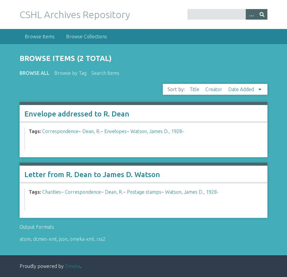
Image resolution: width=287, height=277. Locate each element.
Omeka (72, 266)
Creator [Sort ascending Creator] (214, 89)
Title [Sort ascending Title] (195, 89)
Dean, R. (91, 131)
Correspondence (60, 131)
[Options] (251, 14)
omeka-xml (82, 239)
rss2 (101, 239)
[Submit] (262, 14)
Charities (51, 192)
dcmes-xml (45, 239)
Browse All (34, 73)
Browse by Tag (70, 73)
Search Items (105, 73)
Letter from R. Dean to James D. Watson (92, 174)
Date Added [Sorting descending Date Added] (241, 89)
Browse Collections (86, 36)
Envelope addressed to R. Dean (76, 114)
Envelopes (115, 131)
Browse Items (40, 36)
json (63, 239)
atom (25, 239)
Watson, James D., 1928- (157, 131)
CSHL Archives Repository (75, 14)
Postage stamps (144, 192)
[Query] (227, 14)
